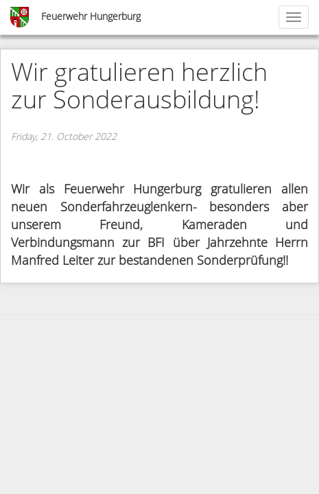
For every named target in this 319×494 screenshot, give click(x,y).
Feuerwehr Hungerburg (91, 17)
